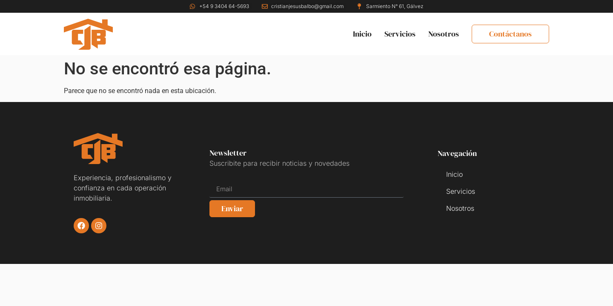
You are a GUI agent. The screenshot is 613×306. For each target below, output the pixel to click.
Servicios (399, 33)
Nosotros (443, 33)
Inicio (362, 33)
